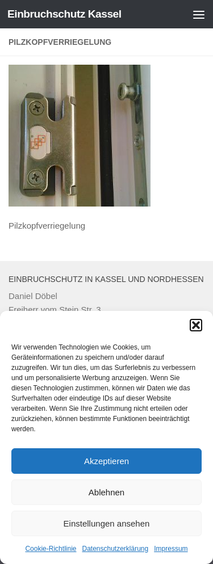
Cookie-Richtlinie (50, 549)
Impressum (170, 549)
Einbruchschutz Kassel (64, 14)
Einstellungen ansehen (107, 523)
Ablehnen (106, 492)
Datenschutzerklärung (115, 549)
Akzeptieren (106, 461)
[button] (196, 325)
